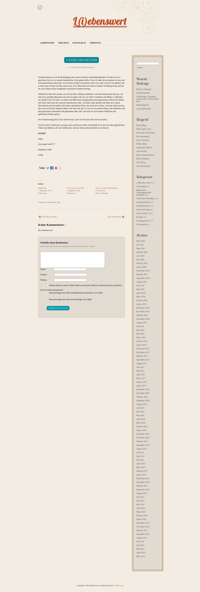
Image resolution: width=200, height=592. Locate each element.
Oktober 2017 (142, 356)
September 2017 (143, 360)
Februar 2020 (141, 263)
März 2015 (140, 467)
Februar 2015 (141, 471)
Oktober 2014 (142, 486)
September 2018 (143, 319)
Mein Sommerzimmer (145, 155)
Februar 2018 (141, 341)
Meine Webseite (142, 159)
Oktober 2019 (142, 274)
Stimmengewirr (142, 105)
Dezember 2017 (142, 349)
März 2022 (140, 241)
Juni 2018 (140, 330)
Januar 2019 (141, 304)
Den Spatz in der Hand (145, 133)
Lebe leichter (141, 151)
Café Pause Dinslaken (145, 198)
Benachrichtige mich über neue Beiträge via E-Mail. (70, 302)
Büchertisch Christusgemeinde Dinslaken (143, 192)
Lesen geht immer (143, 109)
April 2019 (140, 293)
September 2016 (143, 400)
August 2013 (141, 538)
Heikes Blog (141, 144)
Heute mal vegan (143, 210)
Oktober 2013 (142, 530)
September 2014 (143, 490)
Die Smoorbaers (143, 136)
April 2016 (140, 419)
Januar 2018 (141, 345)
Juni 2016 (140, 412)
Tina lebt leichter (143, 166)
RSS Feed (40, 7)
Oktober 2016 (142, 397)
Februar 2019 (141, 300)
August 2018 (141, 323)
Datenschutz (79, 43)
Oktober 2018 (142, 315)
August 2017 (141, 363)
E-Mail (44, 278)
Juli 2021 (140, 245)
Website (43, 283)
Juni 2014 (140, 501)
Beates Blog (141, 125)
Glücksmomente (143, 206)
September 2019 (143, 278)
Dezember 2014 (142, 478)
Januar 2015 (141, 475)
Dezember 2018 (142, 308)
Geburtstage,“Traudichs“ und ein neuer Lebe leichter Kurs (147, 99)
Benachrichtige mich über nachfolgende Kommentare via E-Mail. (76, 296)
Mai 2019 (140, 289)
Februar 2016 (141, 426)
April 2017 (140, 375)
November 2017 (143, 352)
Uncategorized (50, 202)
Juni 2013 (140, 545)
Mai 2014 (140, 504)
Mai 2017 (140, 371)
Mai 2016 (140, 415)
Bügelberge (42, 188)
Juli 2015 (140, 452)
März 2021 (140, 248)
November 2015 (143, 438)
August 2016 (141, 404)
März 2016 (140, 423)
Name (43, 272)
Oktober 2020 (142, 252)
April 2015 (140, 464)
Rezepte (139, 217)
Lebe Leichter (142, 213)
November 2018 (143, 311)
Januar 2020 (141, 267)
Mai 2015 (140, 460)
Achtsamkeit (141, 186)
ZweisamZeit (141, 224)
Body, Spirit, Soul (143, 129)
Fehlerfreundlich (143, 93)
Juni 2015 (140, 456)
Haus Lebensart (142, 140)
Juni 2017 (140, 367)
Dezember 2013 (142, 523)
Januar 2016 (141, 430)
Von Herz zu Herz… (50, 217)
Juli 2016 (140, 408)
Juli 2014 (140, 497)
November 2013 (143, 527)
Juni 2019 (140, 285)
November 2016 (143, 393)
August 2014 (141, 493)
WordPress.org (118, 585)
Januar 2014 (141, 519)
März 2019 (140, 297)
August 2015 (141, 449)
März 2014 (140, 512)
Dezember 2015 (142, 434)
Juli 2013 (140, 541)
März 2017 (140, 378)
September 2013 (143, 534)
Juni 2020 (140, 256)
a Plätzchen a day (143, 183)
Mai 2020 (140, 260)
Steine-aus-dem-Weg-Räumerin (106, 188)
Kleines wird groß (143, 89)
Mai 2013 (140, 549)
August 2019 (141, 282)
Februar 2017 (141, 382)
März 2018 (140, 337)
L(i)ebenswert (100, 21)
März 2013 (140, 556)
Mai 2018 (140, 334)
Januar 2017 (141, 386)
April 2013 (140, 553)
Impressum (95, 43)
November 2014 (143, 482)
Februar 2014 (141, 515)
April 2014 (140, 508)
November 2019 (143, 271)
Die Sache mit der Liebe (75, 188)
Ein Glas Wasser (114, 217)
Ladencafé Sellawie (144, 147)
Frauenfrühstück (143, 202)
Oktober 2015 (142, 441)
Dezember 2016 (142, 389)
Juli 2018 (140, 326)
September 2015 (143, 445)
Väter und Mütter (81, 60)
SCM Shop (140, 162)
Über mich (63, 43)
